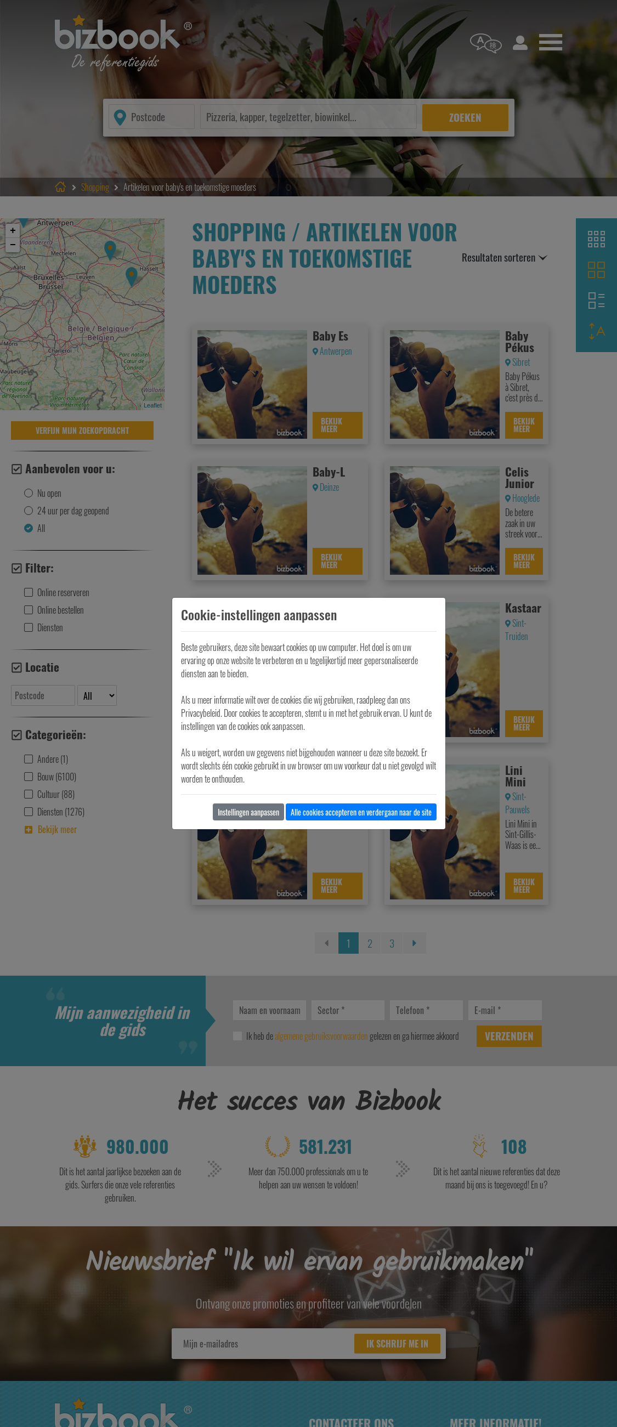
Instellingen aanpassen (248, 812)
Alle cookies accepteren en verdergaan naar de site (361, 812)
